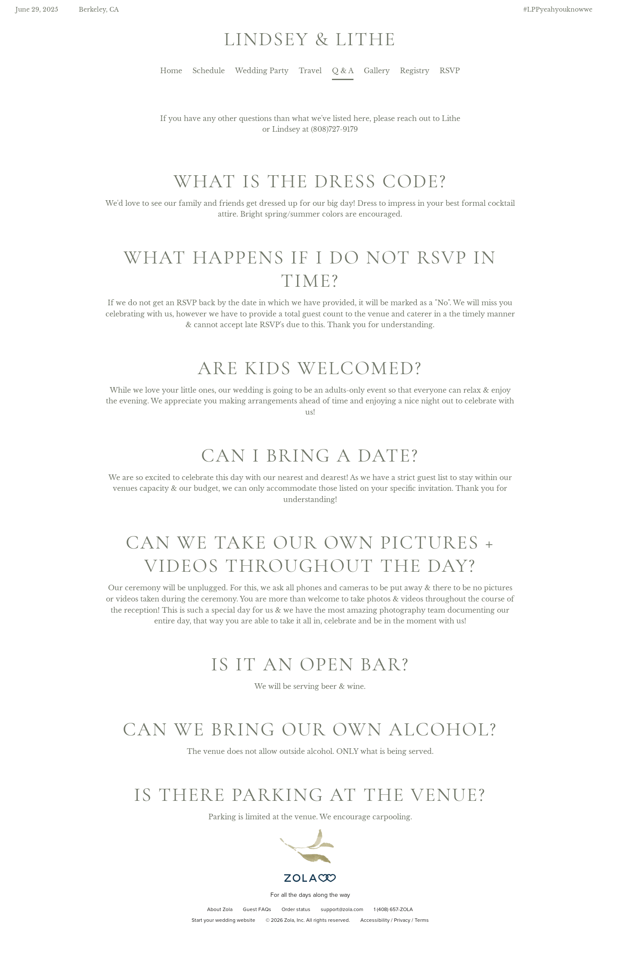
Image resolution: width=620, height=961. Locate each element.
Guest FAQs (257, 909)
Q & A (342, 70)
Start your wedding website (223, 920)
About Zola (219, 909)
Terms (422, 920)
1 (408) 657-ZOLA (393, 909)
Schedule (208, 70)
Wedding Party (261, 70)
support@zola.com (342, 909)
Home (171, 70)
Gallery (377, 70)
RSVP (450, 70)
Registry (414, 70)
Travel (310, 70)
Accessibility (375, 920)
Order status (296, 909)
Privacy (402, 920)
